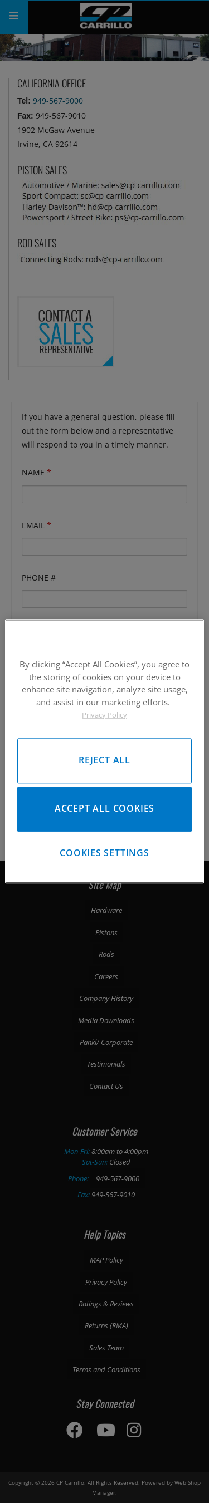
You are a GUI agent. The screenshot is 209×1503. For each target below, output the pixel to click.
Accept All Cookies (104, 809)
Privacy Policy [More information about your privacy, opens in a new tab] (104, 715)
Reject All (104, 760)
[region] (104, 751)
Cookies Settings (104, 853)
